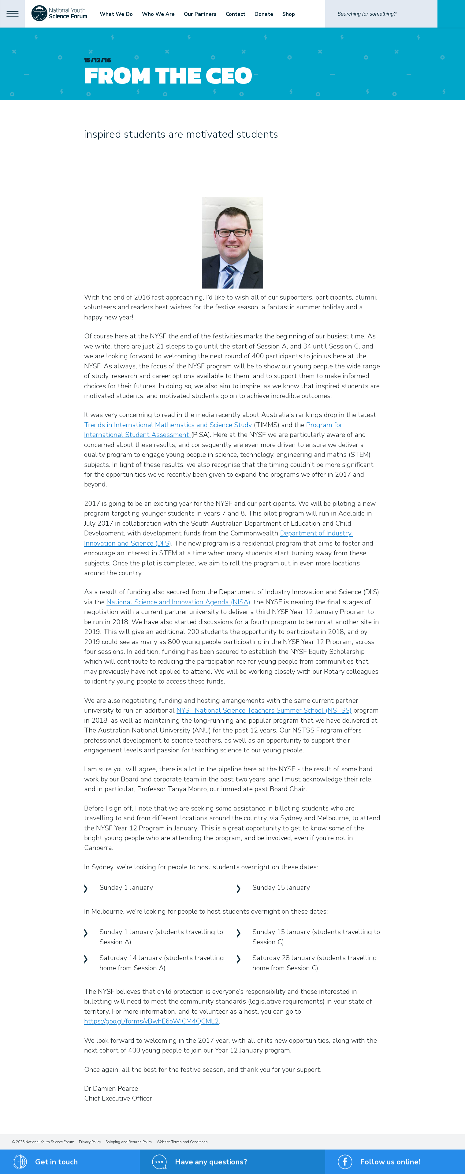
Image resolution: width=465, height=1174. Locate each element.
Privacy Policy (90, 1141)
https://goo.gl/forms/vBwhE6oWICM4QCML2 (151, 1021)
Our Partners (212, 14)
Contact (247, 14)
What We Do (128, 14)
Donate (275, 14)
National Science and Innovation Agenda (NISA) (178, 602)
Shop (300, 14)
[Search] (381, 14)
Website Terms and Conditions (182, 1141)
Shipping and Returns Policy (129, 1141)
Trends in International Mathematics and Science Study (168, 425)
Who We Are (170, 14)
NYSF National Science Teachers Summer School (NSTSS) (264, 710)
